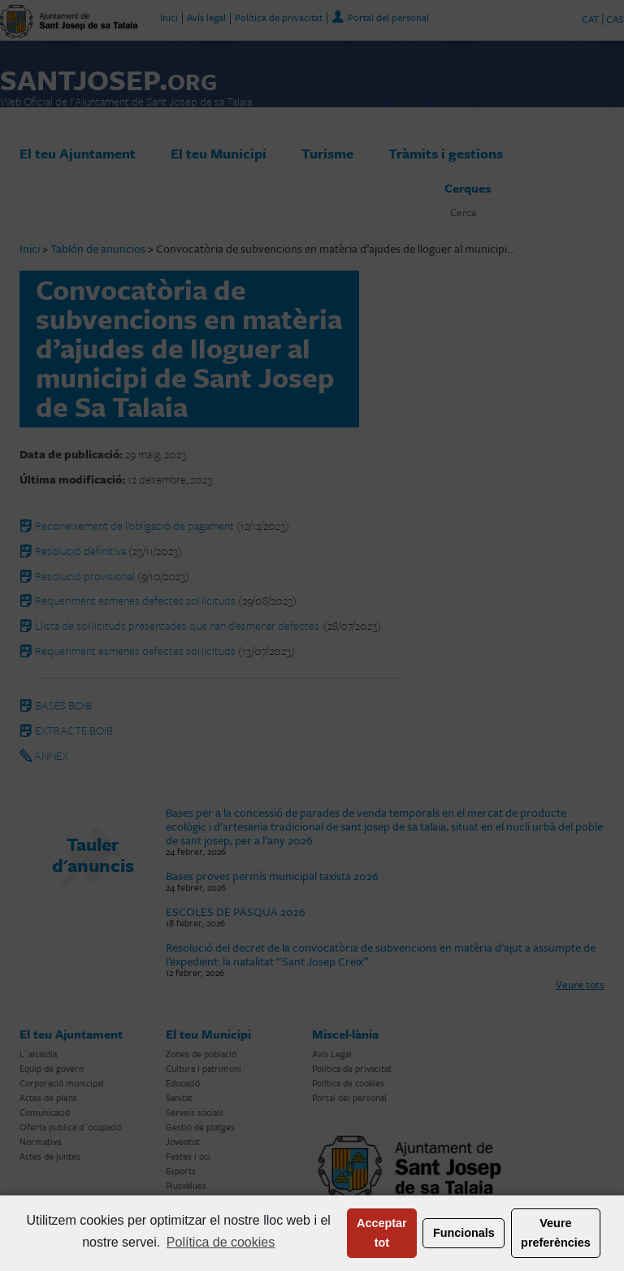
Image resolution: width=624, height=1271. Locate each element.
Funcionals (464, 1232)
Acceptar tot (382, 1233)
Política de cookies (221, 1242)
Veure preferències (556, 1233)
